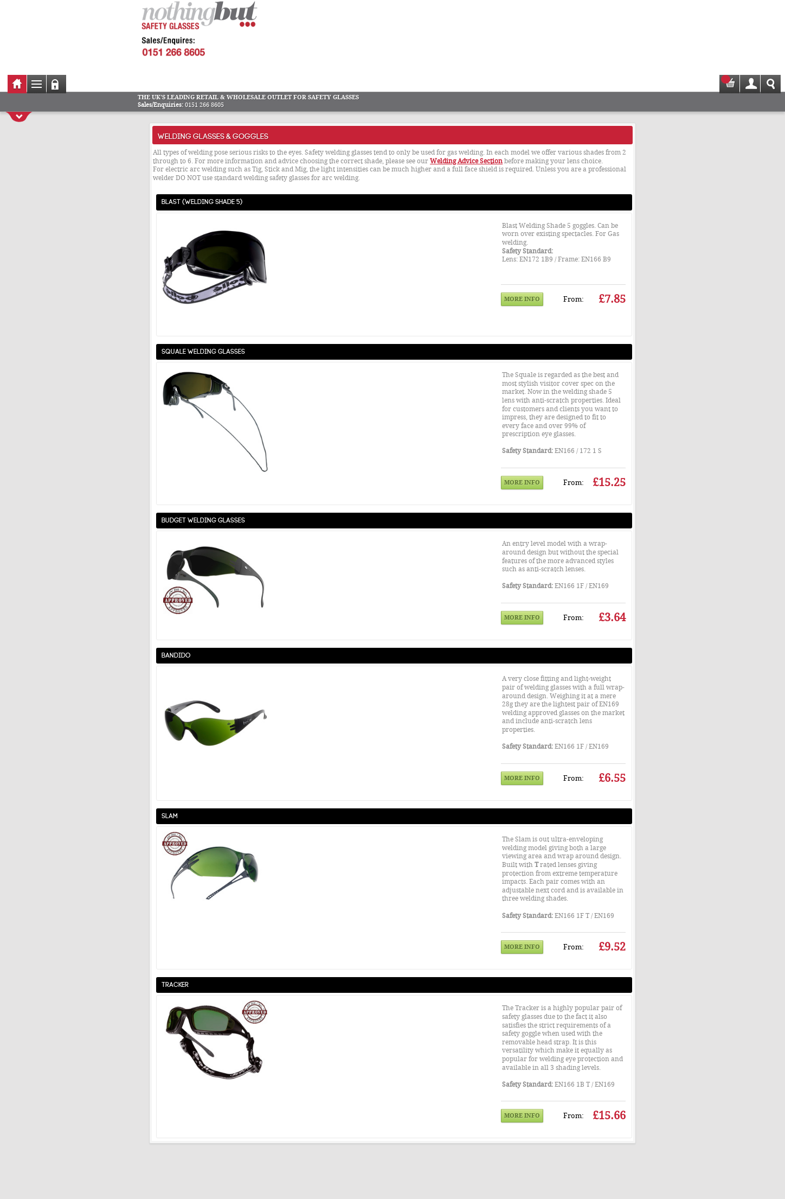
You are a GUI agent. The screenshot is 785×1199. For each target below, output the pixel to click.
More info (522, 299)
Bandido (176, 654)
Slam (170, 815)
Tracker (175, 983)
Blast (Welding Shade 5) (202, 200)
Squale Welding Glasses (203, 350)
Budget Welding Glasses (203, 519)
